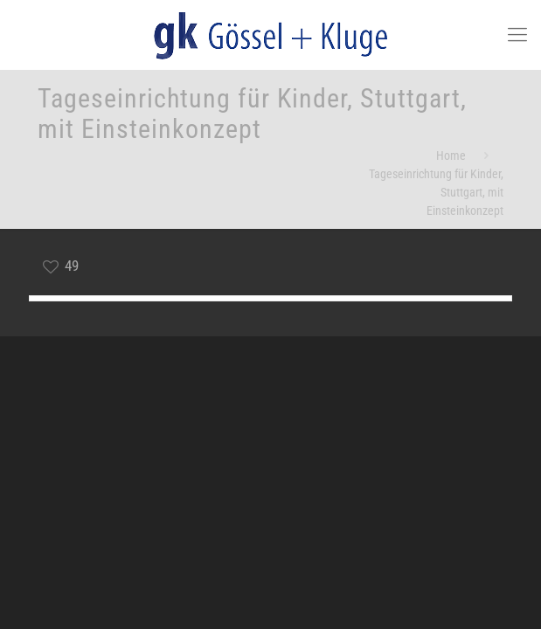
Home (451, 155)
